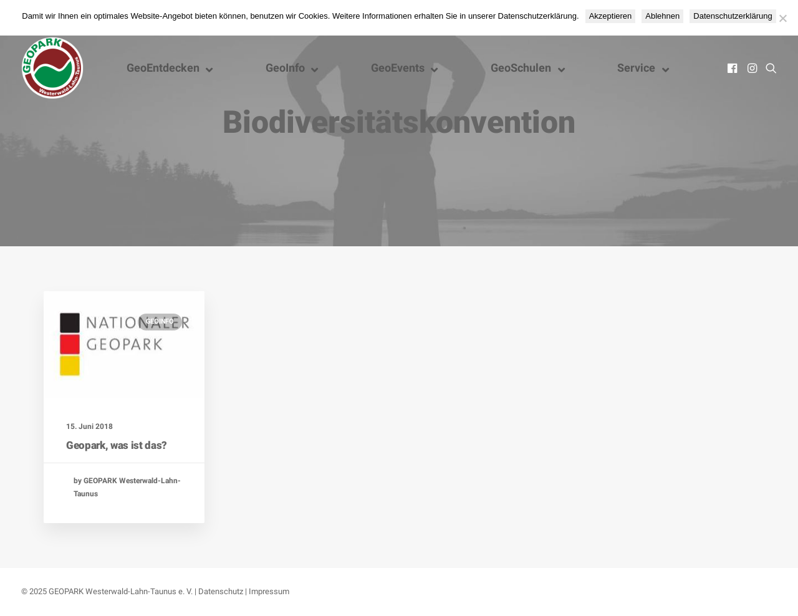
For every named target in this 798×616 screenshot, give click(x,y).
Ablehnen (662, 16)
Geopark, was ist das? (116, 445)
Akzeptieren (610, 16)
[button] (733, 68)
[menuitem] (733, 68)
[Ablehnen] (782, 18)
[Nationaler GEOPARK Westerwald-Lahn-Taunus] (52, 68)
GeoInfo (160, 321)
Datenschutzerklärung (732, 16)
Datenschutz (220, 591)
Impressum (269, 591)
